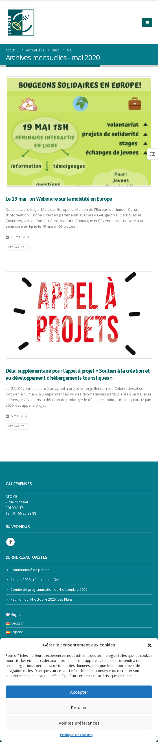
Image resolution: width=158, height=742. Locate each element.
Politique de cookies (76, 734)
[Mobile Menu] (147, 22)
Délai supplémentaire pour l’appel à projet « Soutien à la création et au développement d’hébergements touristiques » (78, 374)
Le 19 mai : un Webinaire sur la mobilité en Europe (59, 198)
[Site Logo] (21, 22)
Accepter (79, 692)
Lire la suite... (17, 247)
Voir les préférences (79, 723)
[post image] (79, 131)
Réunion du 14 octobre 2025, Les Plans (41, 599)
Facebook (10, 542)
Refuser (79, 707)
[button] (149, 645)
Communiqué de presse (30, 569)
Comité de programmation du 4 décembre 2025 (48, 589)
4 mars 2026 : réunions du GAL (35, 579)
